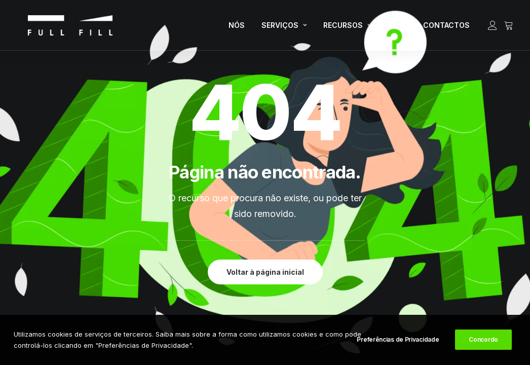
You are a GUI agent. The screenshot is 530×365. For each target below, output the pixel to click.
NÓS (237, 28)
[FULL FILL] (58, 28)
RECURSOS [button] (347, 28)
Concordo (483, 340)
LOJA (397, 28)
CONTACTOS (446, 28)
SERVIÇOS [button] (284, 28)
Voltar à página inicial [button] (265, 272)
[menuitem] (236, 28)
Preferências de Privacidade (398, 340)
